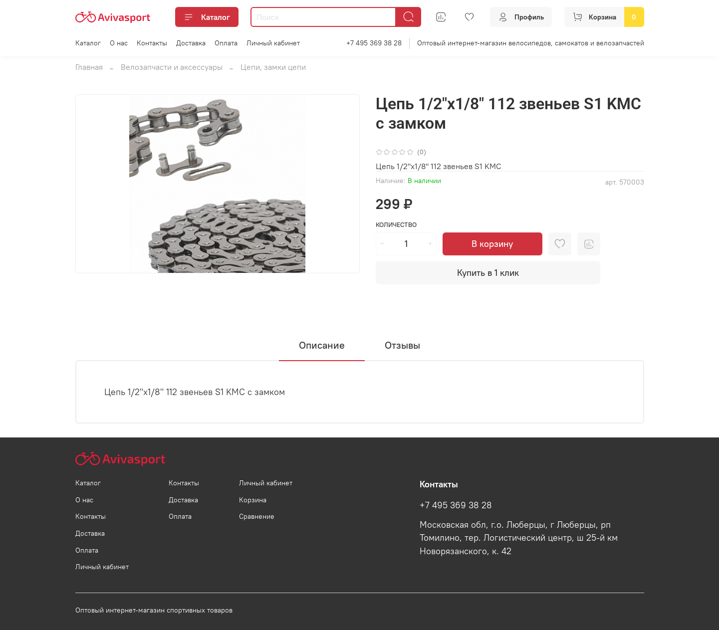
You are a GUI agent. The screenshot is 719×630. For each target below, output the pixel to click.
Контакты (152, 42)
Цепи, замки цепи (273, 67)
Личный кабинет (273, 42)
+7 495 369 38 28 (374, 42)
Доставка (191, 42)
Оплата (226, 42)
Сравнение (256, 516)
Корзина (252, 499)
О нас (119, 42)
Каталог (207, 17)
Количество (396, 224)
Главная (89, 67)
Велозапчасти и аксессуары (172, 67)
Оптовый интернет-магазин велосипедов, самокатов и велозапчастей (530, 42)
